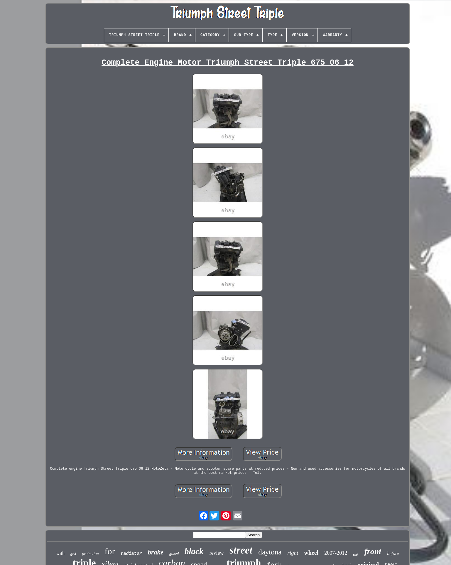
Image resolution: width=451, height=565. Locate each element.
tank (355, 554)
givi (73, 554)
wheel (311, 552)
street (240, 550)
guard (174, 554)
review (216, 553)
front (372, 551)
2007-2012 (335, 553)
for (110, 551)
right (292, 553)
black (194, 551)
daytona (269, 552)
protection (90, 554)
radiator (131, 553)
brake (156, 552)
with (60, 553)
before (393, 553)
